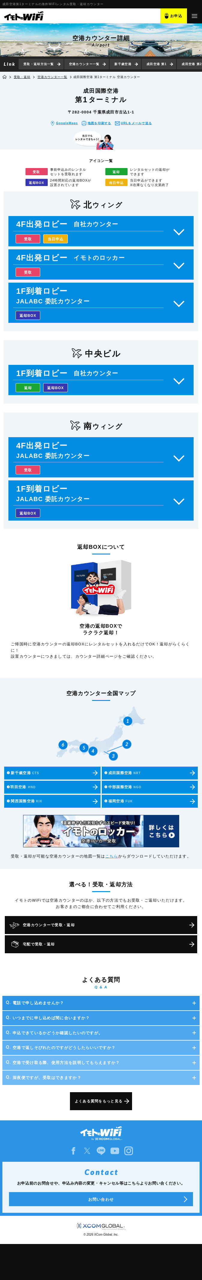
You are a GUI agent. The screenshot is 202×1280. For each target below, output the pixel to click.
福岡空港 (118, 801)
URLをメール (136, 123)
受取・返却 (22, 77)
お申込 (176, 16)
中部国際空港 (123, 787)
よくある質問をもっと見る (99, 1101)
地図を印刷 (99, 123)
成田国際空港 (122, 773)
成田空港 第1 (156, 64)
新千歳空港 (122, 64)
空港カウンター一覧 (84, 64)
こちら (111, 856)
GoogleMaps (67, 123)
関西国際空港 (24, 801)
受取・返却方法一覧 (38, 64)
